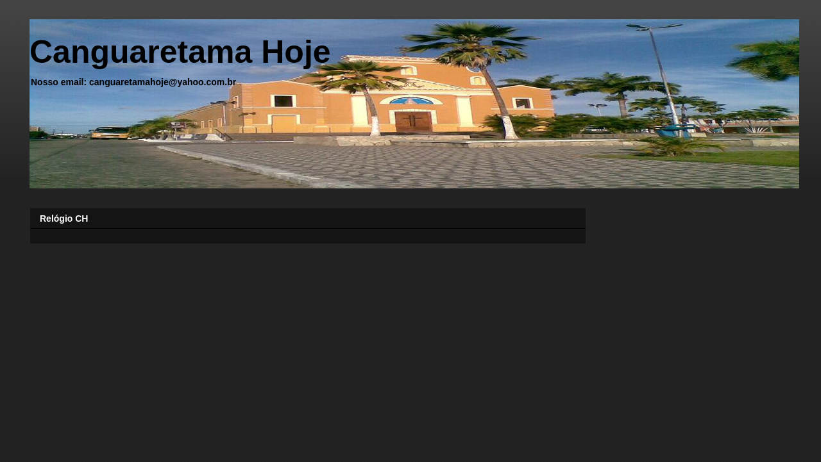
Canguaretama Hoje (180, 52)
